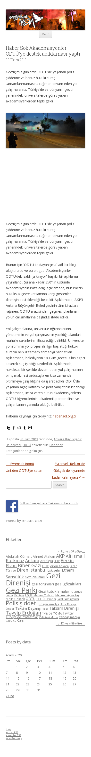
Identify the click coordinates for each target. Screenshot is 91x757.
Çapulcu (11, 620)
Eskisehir (54, 570)
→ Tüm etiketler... (70, 551)
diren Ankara (59, 566)
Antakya (46, 560)
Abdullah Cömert (19, 556)
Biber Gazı (29, 565)
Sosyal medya (49, 604)
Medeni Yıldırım (43, 595)
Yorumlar (13, 735)
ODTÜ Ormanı (46, 599)
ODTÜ (27, 445)
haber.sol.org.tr (64, 416)
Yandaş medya (69, 617)
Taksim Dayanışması (31, 608)
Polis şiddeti (22, 603)
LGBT (29, 595)
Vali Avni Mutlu (48, 617)
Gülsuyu (76, 591)
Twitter (68, 613)
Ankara (32, 560)
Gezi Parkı (21, 590)
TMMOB (47, 613)
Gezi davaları (35, 577)
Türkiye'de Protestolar (22, 617)
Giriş (8, 729)
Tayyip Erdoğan (23, 612)
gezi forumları (43, 584)
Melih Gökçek (15, 599)
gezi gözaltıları (68, 584)
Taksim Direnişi (64, 608)
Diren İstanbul (31, 570)
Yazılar (12, 732)
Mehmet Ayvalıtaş (67, 595)
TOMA (57, 613)
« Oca (10, 696)
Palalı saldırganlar (68, 599)
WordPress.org (14, 738)
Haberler (56, 445)
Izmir (9, 595)
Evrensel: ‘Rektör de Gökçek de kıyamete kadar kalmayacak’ (68, 470)
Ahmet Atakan (44, 556)
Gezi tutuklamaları (54, 591)
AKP (60, 556)
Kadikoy (19, 595)
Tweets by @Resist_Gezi (24, 520)
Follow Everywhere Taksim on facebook (49, 503)
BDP (57, 561)
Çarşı (20, 620)
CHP (45, 565)
